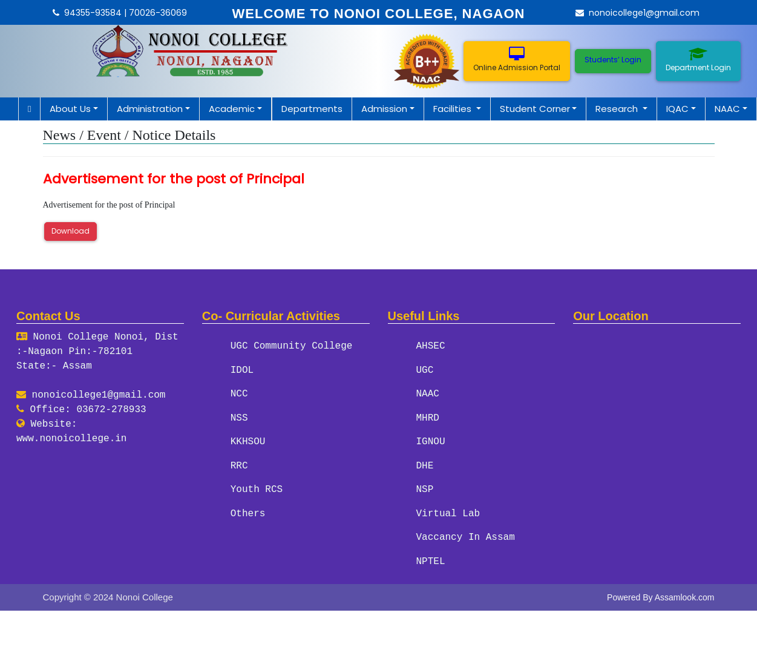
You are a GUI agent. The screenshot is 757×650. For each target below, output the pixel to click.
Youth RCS (257, 487)
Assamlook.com (685, 594)
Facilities (453, 108)
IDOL (242, 369)
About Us (70, 108)
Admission (384, 108)
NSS (239, 417)
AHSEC (430, 346)
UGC (425, 369)
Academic (232, 108)
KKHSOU (248, 440)
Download (70, 231)
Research (617, 108)
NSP (425, 487)
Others (248, 511)
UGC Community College (292, 346)
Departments (311, 108)
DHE (425, 464)
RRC (239, 464)
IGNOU (430, 440)
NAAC (727, 108)
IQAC (677, 108)
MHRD (427, 417)
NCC (239, 393)
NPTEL (430, 558)
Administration (150, 108)
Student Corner (535, 108)
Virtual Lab (448, 511)
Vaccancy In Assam (465, 535)
